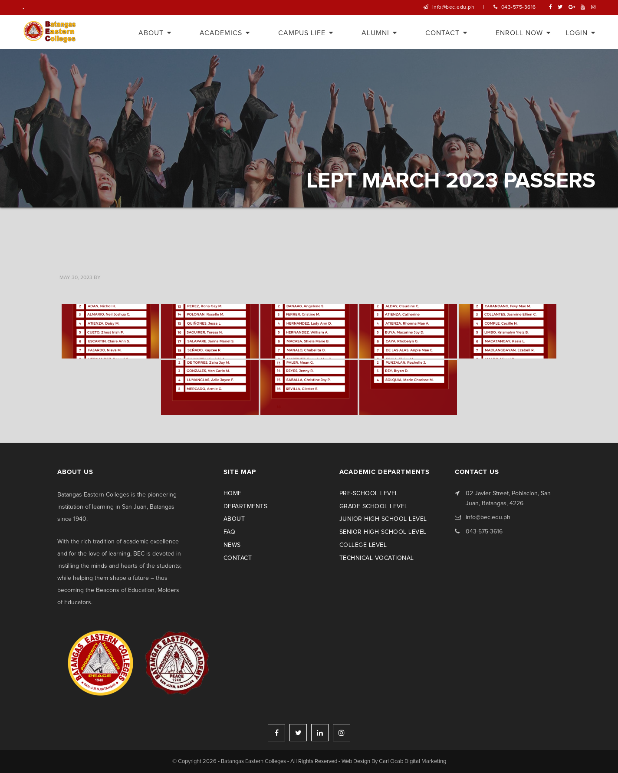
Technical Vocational (376, 558)
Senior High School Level (383, 532)
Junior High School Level (383, 519)
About (234, 519)
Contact (238, 558)
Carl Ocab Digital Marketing (412, 761)
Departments (246, 506)
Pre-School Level (368, 493)
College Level (363, 545)
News (232, 545)
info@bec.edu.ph (453, 7)
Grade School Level (373, 506)
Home (233, 493)
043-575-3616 (518, 7)
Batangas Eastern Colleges (50, 32)
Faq (230, 532)
